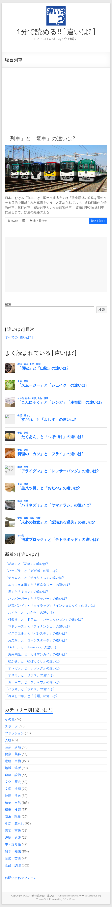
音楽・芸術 (13, 858)
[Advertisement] (56, 97)
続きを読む (98, 220)
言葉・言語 (13, 830)
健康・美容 (13, 754)
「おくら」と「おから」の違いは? (29, 612)
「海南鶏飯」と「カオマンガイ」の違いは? (36, 654)
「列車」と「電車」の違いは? (40, 138)
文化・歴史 (13, 782)
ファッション (14, 733)
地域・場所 (13, 768)
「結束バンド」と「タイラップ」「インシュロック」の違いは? (50, 605)
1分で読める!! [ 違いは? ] (55, 31)
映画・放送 (13, 796)
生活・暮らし (14, 824)
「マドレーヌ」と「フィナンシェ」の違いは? (37, 626)
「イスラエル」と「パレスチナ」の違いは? (36, 633)
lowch (14, 220)
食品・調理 (13, 865)
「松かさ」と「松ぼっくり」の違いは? (33, 661)
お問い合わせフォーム (21, 878)
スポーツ (11, 726)
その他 (9, 719)
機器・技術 (13, 810)
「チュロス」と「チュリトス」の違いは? (34, 578)
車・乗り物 (40, 220)
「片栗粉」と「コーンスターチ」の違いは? (36, 640)
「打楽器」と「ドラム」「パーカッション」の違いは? (44, 619)
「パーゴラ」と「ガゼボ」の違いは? (31, 571)
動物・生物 (13, 761)
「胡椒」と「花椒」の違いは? (26, 564)
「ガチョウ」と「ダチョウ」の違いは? (33, 682)
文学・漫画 (13, 789)
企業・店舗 (13, 747)
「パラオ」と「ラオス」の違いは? (29, 689)
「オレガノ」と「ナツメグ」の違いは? (33, 668)
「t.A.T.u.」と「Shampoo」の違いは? (31, 647)
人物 (8, 740)
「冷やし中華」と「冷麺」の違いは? (31, 696)
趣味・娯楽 (13, 837)
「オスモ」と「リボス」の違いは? (29, 675)
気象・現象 (13, 817)
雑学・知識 (13, 851)
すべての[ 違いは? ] (19, 337)
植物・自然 (13, 803)
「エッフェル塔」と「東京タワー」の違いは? (37, 585)
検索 (8, 304)
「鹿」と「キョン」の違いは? (26, 592)
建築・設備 (13, 775)
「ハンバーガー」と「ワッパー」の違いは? (36, 598)
